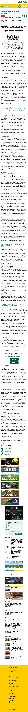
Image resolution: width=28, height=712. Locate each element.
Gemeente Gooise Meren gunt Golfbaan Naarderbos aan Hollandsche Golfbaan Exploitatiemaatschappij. (13, 604)
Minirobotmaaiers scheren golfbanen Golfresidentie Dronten (12, 620)
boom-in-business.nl (21, 708)
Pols (9, 66)
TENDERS (7, 601)
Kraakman (21, 179)
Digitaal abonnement (13, 680)
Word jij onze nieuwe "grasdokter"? (15, 557)
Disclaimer (11, 687)
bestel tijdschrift (8, 451)
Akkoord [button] (14, 359)
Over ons (11, 676)
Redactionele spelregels (14, 684)
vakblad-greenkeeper (14, 702)
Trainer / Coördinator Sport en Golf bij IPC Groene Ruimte (17, 547)
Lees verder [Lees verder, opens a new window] (18, 356)
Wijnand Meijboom (4, 17)
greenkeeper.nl (13, 706)
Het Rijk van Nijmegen (12, 156)
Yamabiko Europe (4, 240)
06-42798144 (13, 700)
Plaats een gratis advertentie (11, 574)
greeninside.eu (12, 709)
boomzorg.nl (4, 708)
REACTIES (3, 443)
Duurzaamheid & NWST (13, 677)
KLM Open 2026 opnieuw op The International (16, 588)
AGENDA (7, 585)
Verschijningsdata (12, 693)
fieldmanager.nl (6, 706)
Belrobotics (10, 226)
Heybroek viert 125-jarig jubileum (16, 657)
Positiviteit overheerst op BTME (11, 631)
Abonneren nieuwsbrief (13, 682)
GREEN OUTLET (9, 569)
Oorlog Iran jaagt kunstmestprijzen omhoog (16, 643)
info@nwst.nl (13, 696)
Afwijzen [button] (14, 362)
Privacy (10, 690)
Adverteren (11, 689)
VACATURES (8, 537)
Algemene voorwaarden (14, 686)
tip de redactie (8, 454)
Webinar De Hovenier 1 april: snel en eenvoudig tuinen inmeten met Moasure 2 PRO (17, 648)
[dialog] (14, 356)
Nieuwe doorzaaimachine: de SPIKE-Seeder (17, 652)
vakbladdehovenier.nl (12, 708)
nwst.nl (17, 709)
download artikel (8, 448)
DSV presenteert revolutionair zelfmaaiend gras (16, 639)
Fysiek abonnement (13, 674)
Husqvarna (5, 269)
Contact (10, 679)
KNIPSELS (7, 610)
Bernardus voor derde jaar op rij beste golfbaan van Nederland (12, 616)
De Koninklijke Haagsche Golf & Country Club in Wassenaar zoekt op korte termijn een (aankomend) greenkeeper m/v (17, 541)
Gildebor (22, 324)
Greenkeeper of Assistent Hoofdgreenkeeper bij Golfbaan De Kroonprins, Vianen (16, 552)
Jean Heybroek (18, 125)
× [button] (24, 345)
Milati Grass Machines (5, 309)
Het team (11, 683)
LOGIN (3, 440)
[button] (8, 365)
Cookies (10, 692)
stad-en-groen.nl (20, 706)
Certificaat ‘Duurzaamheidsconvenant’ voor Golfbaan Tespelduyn (14, 613)
